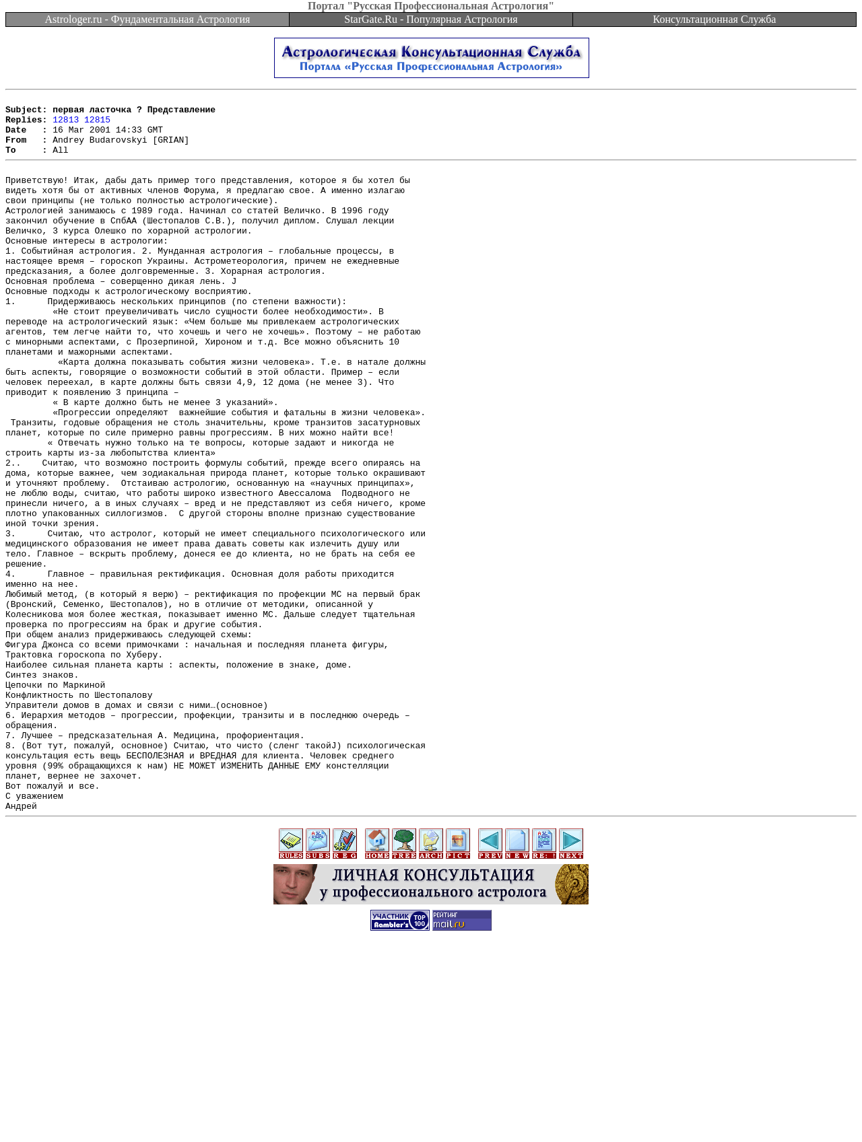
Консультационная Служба (714, 19)
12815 (97, 125)
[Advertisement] (431, 1111)
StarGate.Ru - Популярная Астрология (430, 19)
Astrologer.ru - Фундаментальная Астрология (148, 19)
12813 (66, 125)
